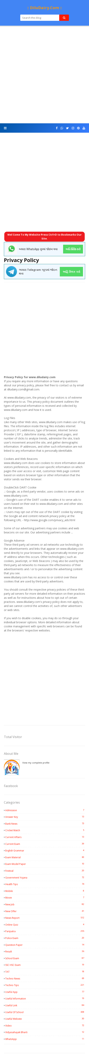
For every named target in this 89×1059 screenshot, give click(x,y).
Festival (45, 870)
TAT (45, 971)
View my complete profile (35, 762)
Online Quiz (45, 924)
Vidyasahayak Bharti (45, 1032)
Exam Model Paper (45, 864)
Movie (45, 897)
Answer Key (45, 817)
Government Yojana (45, 877)
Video (45, 1025)
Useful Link (45, 1005)
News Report (45, 918)
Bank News (45, 823)
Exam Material (45, 857)
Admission (45, 810)
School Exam (45, 958)
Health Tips (45, 884)
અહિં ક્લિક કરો (71, 272)
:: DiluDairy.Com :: (44, 7)
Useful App (45, 992)
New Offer (45, 911)
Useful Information (45, 998)
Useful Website (45, 1018)
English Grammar (45, 850)
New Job (45, 904)
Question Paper (45, 945)
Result (45, 951)
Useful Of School (45, 1012)
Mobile (45, 891)
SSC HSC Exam (45, 965)
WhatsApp (45, 1039)
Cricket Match (45, 830)
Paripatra (45, 931)
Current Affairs (45, 837)
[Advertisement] (44, 75)
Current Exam (45, 844)
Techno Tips (45, 985)
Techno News (45, 978)
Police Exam (45, 938)
